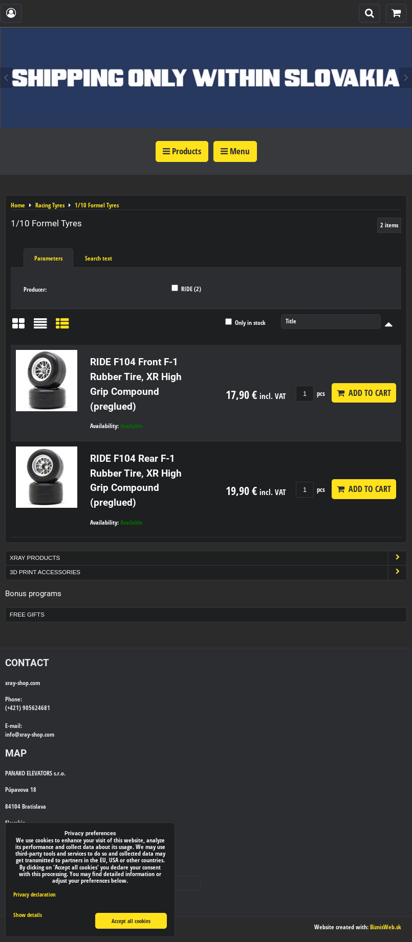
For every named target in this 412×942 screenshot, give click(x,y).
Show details (27, 915)
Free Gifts (27, 614)
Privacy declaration (34, 894)
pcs (310, 393)
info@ (12, 734)
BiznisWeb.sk (385, 927)
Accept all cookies (131, 921)
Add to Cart (364, 392)
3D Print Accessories (208, 572)
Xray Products (208, 558)
